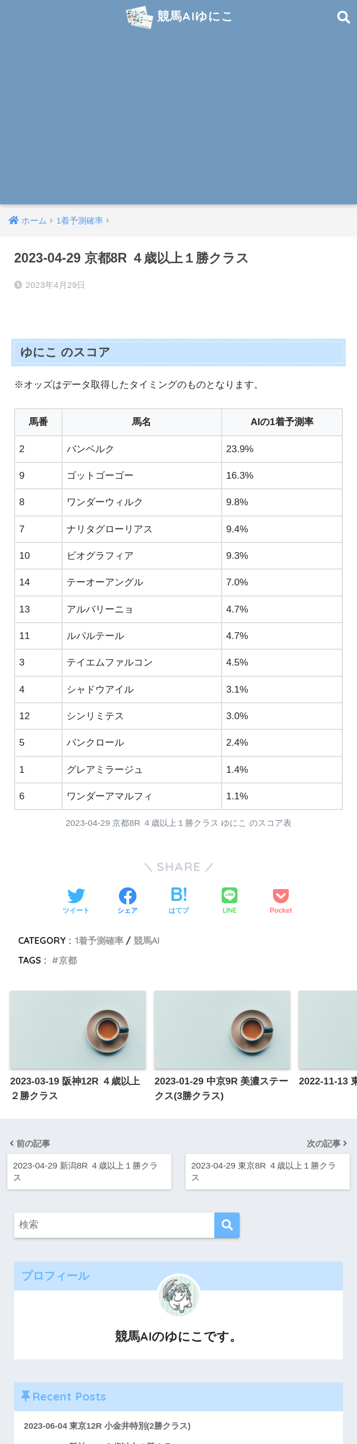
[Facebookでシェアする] (127, 902)
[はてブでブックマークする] (179, 902)
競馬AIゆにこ (179, 17)
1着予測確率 (99, 940)
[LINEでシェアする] (229, 901)
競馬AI (147, 940)
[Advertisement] (178, 120)
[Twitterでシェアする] (76, 902)
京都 (68, 960)
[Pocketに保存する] (281, 902)
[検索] (227, 1225)
